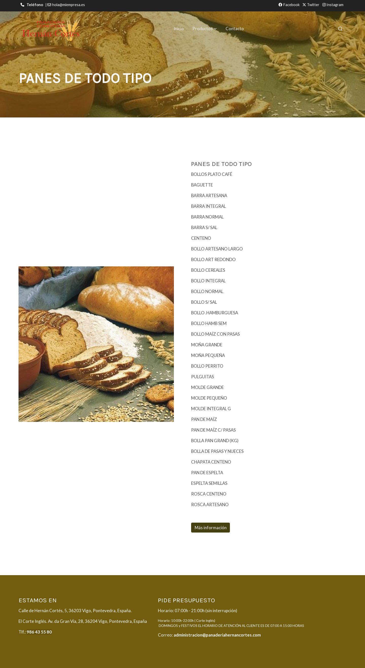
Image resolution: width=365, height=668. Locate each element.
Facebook (289, 5)
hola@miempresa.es (68, 5)
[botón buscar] (340, 28)
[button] (204, 29)
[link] (51, 28)
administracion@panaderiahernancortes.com (217, 635)
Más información (211, 527)
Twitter (310, 5)
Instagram (332, 5)
